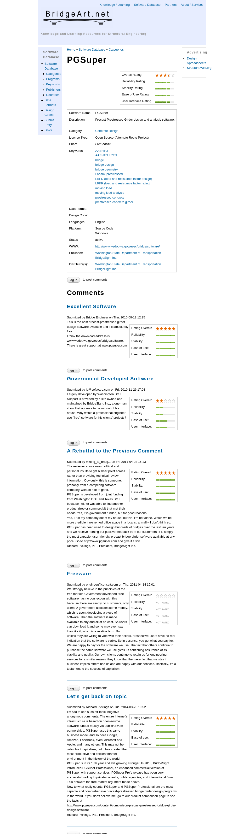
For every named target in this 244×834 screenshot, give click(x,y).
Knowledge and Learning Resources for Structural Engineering (94, 33)
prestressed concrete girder (114, 202)
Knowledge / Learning (115, 4)
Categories (53, 74)
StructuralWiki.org (199, 68)
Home (71, 49)
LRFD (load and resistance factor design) (123, 179)
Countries (53, 95)
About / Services (192, 4)
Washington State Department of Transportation (128, 253)
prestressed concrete (109, 197)
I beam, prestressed (109, 174)
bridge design (104, 164)
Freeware (79, 573)
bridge (99, 160)
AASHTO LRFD (106, 155)
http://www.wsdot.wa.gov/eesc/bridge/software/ (127, 246)
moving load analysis (109, 192)
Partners (170, 4)
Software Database (147, 4)
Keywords (53, 84)
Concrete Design (107, 131)
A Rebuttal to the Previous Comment (115, 450)
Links (48, 130)
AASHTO (101, 151)
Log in (73, 280)
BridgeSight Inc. (106, 257)
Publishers (53, 89)
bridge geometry (106, 169)
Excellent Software (91, 306)
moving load (103, 188)
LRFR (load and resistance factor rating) (123, 183)
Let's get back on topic (97, 696)
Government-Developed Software (110, 378)
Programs (53, 79)
